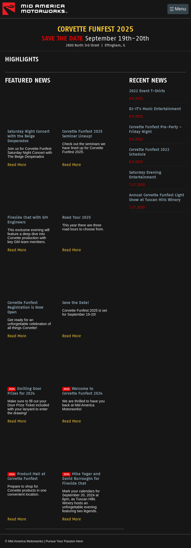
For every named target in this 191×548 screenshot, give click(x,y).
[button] (178, 9)
